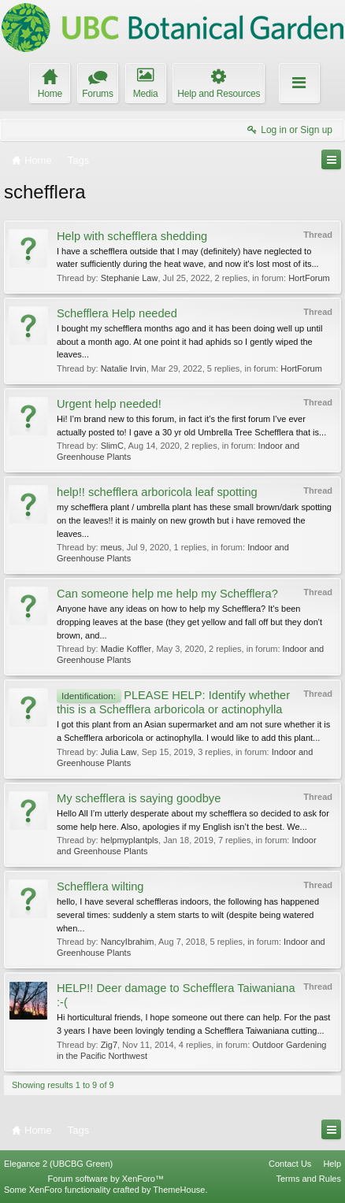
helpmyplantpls (129, 840)
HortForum (309, 278)
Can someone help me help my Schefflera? (167, 593)
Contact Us (290, 1163)
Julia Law (119, 752)
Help (332, 1163)
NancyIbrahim (127, 941)
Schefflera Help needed (117, 313)
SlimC (112, 445)
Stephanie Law (129, 278)
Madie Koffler (126, 648)
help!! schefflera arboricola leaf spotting (157, 492)
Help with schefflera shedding (132, 236)
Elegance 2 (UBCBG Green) (58, 1163)
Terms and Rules (308, 1178)
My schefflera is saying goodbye (139, 798)
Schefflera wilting (100, 886)
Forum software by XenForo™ (106, 1178)
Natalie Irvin (124, 368)
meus (111, 547)
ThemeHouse (179, 1189)
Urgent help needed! (109, 404)
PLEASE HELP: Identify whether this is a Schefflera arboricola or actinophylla (173, 702)
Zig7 (109, 1044)
